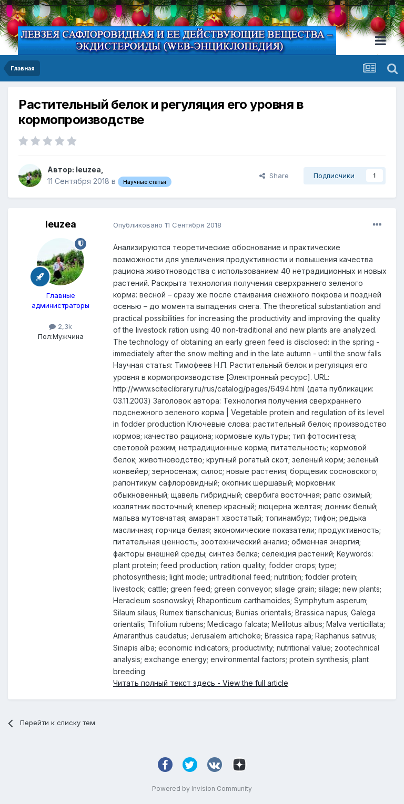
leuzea (88, 169)
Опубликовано (167, 225)
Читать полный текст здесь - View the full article (200, 682)
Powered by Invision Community (202, 788)
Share (274, 175)
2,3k (60, 326)
